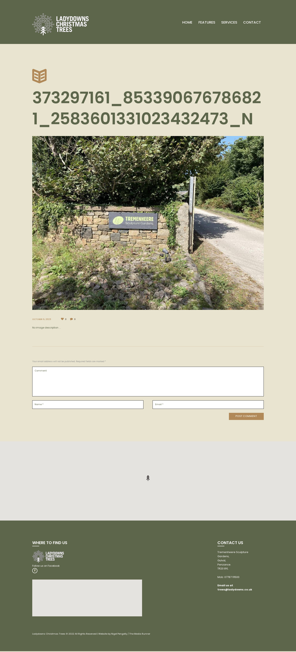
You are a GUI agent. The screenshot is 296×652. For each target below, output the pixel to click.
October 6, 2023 (42, 319)
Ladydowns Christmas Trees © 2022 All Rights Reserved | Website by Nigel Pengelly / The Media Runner (93, 634)
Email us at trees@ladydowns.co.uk (234, 588)
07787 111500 (231, 577)
